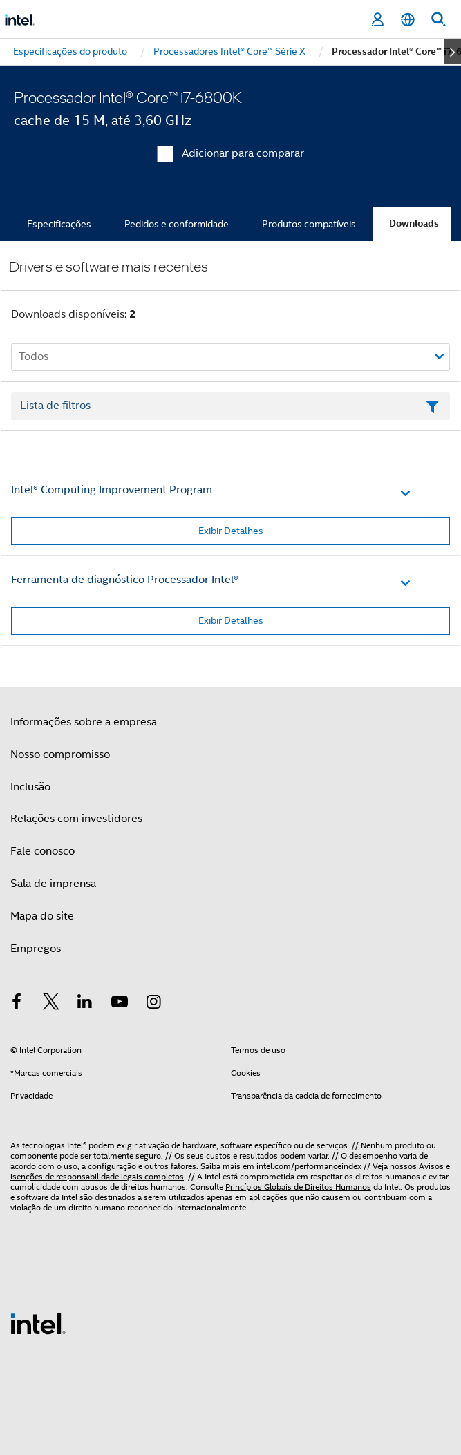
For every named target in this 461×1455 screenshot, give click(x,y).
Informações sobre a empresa (83, 722)
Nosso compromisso (60, 754)
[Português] (407, 20)
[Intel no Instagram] (153, 1003)
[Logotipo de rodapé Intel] (38, 1323)
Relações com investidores (76, 819)
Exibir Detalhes (230, 530)
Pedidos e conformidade (176, 224)
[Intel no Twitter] (51, 1003)
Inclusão (30, 787)
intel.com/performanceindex (308, 1166)
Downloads (414, 223)
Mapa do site (42, 916)
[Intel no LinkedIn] (85, 1003)
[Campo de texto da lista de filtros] (230, 406)
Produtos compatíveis (309, 224)
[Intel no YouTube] (119, 1003)
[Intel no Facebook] (16, 1003)
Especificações (59, 224)
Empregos (35, 948)
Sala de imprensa (53, 884)
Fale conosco (42, 851)
